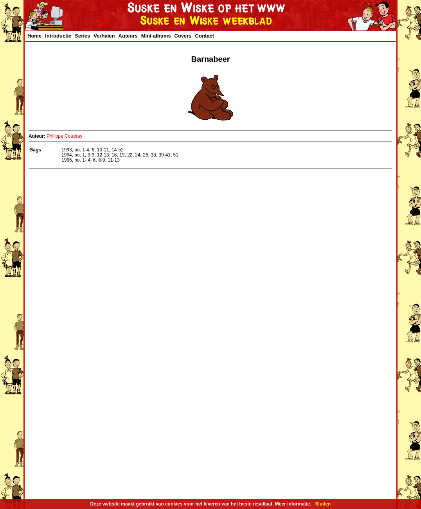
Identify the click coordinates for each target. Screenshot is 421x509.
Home (34, 36)
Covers (183, 36)
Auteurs (128, 36)
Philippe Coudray (64, 136)
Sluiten (323, 504)
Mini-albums (156, 36)
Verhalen (104, 36)
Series (82, 36)
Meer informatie (292, 504)
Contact (204, 36)
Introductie (58, 36)
